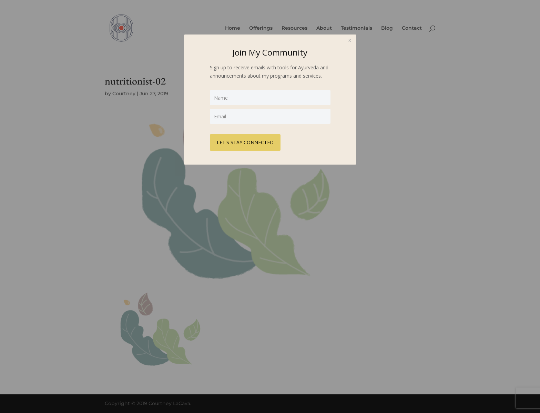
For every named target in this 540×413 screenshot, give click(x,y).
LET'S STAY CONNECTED (245, 142)
